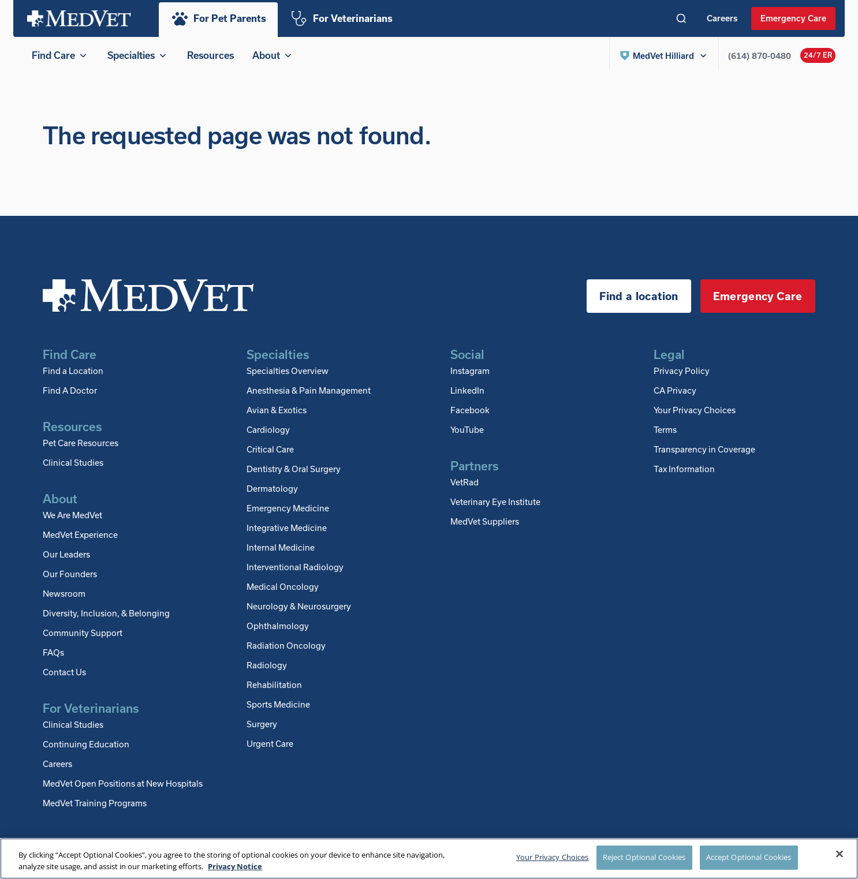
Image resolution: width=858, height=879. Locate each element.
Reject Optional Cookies (644, 857)
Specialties (138, 55)
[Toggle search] (681, 18)
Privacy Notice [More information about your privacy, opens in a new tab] (235, 866)
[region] (429, 858)
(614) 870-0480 (759, 56)
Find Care (60, 55)
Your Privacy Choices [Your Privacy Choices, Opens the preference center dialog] (552, 857)
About (273, 55)
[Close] (839, 854)
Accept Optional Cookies (749, 857)
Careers (722, 18)
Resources (210, 55)
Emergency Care (793, 18)
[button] (664, 55)
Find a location (638, 300)
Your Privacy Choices (695, 414)
